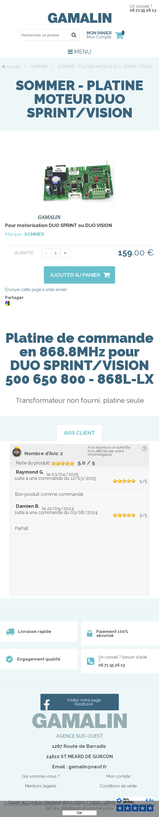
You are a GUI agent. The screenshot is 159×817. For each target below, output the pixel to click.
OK (79, 813)
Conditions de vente (118, 786)
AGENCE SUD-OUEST (79, 736)
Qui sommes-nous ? (41, 776)
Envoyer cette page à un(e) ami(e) (36, 289)
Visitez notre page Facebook (84, 702)
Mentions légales (40, 786)
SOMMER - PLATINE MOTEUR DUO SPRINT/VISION (79, 99)
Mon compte (118, 776)
